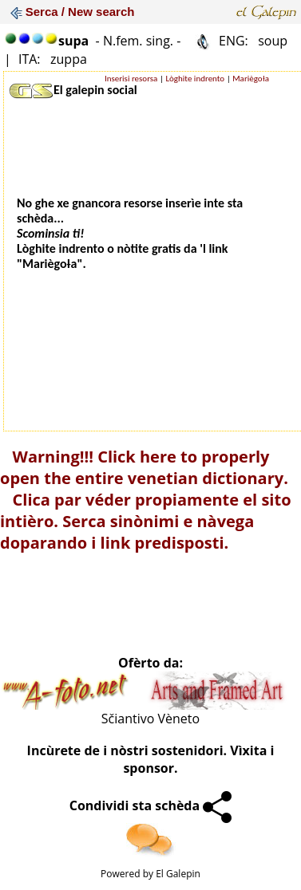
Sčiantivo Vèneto (150, 718)
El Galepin (178, 873)
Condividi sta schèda (150, 805)
